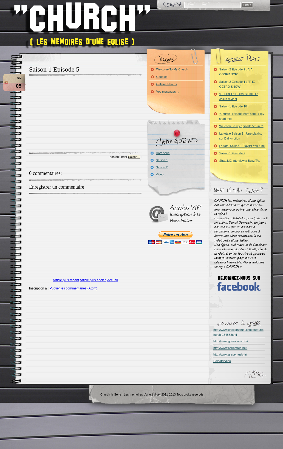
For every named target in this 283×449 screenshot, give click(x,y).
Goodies (162, 76)
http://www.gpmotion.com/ (230, 341)
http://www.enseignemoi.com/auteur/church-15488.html (238, 332)
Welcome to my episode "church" (241, 126)
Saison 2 (162, 167)
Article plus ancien (93, 280)
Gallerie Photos (166, 84)
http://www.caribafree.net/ (230, 347)
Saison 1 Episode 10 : (234, 106)
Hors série (163, 153)
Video (160, 174)
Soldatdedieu (222, 361)
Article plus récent (66, 280)
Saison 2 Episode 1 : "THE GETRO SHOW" (237, 84)
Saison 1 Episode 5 (54, 69)
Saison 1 (134, 156)
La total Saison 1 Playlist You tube (242, 145)
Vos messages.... (167, 91)
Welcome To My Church (172, 69)
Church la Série (110, 394)
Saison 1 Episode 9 (232, 153)
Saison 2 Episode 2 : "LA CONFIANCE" (236, 72)
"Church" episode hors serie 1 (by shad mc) (241, 116)
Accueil (112, 280)
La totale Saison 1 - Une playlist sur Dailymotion (240, 136)
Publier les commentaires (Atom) (73, 288)
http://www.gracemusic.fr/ (230, 354)
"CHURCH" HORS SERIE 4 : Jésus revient (238, 96)
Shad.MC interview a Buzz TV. (239, 160)
